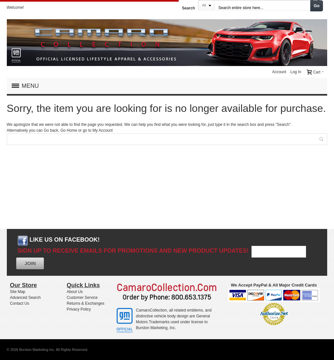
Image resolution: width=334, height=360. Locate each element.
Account (279, 72)
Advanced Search (25, 297)
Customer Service (82, 297)
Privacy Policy (79, 309)
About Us (75, 291)
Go (317, 5)
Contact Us (19, 303)
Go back (51, 130)
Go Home (68, 130)
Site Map (17, 291)
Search (188, 8)
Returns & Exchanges (85, 303)
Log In (295, 72)
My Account (103, 130)
